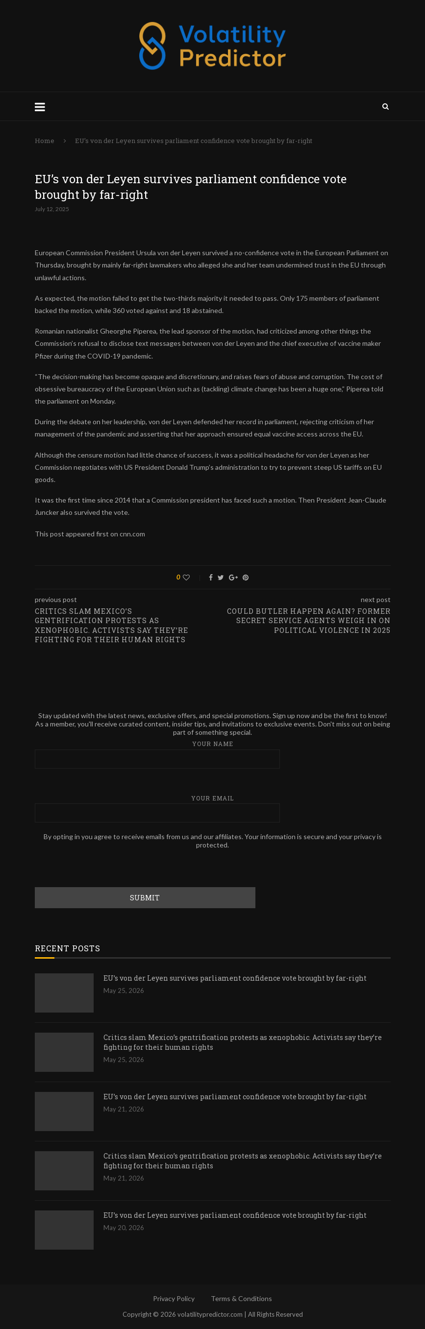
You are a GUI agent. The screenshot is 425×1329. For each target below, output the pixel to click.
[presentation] (109, 868)
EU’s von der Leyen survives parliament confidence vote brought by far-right (235, 978)
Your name (213, 754)
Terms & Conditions (241, 1298)
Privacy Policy (174, 1298)
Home (44, 140)
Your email (213, 808)
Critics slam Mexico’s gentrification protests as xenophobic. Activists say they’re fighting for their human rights (242, 1042)
